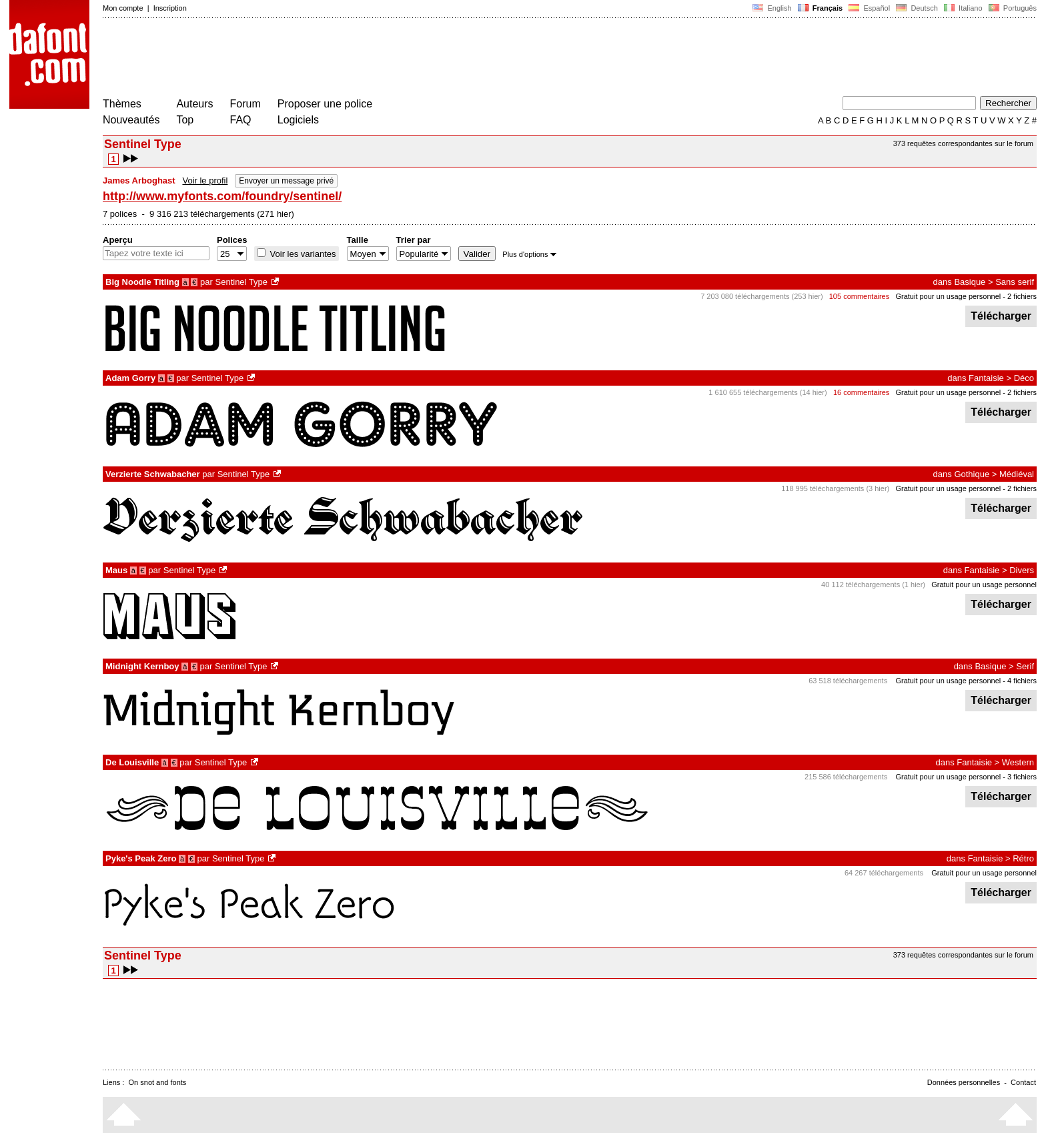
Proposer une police (325, 103)
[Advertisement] (345, 59)
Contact (1023, 1082)
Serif (1025, 666)
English (771, 8)
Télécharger (1001, 316)
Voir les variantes (302, 254)
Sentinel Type (241, 282)
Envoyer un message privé (286, 180)
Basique (969, 282)
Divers (1021, 570)
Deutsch (917, 8)
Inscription (170, 8)
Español (869, 8)
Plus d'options (529, 254)
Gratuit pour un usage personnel (948, 296)
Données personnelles (963, 1082)
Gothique (971, 474)
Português (1012, 8)
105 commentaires (859, 296)
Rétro (1023, 858)
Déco (1024, 378)
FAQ (240, 119)
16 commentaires (861, 392)
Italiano (963, 8)
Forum (245, 103)
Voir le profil (204, 180)
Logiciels (298, 119)
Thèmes (122, 103)
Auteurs (194, 103)
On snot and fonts (158, 1082)
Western (1018, 762)
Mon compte (123, 8)
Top (184, 119)
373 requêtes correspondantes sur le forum (963, 143)
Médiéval (1016, 474)
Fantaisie (986, 378)
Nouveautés (131, 119)
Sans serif (1014, 282)
